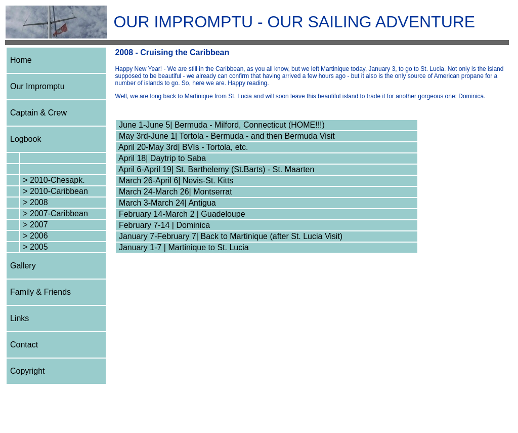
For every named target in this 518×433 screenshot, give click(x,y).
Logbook (25, 139)
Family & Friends (40, 292)
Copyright (27, 371)
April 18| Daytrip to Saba (161, 158)
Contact (24, 344)
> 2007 (34, 224)
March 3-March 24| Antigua (165, 203)
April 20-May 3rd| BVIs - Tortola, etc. (182, 147)
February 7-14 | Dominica (163, 225)
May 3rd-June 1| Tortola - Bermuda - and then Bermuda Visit (225, 136)
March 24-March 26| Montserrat (174, 191)
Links (19, 318)
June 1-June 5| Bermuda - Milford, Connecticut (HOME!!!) (220, 125)
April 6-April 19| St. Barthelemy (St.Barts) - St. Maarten (215, 169)
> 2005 (34, 247)
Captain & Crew (38, 112)
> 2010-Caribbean (54, 191)
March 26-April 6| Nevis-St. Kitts (174, 180)
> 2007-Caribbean (54, 213)
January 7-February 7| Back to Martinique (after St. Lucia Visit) (229, 236)
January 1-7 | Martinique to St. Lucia (182, 247)
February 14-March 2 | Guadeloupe (180, 214)
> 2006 (34, 235)
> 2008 (34, 202)
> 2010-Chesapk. (53, 180)
